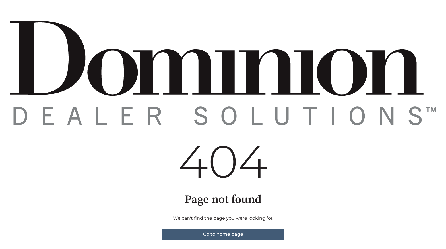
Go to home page (223, 234)
